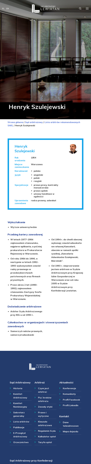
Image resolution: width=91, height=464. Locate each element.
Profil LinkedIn (70, 405)
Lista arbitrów (21, 421)
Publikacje (18, 427)
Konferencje (69, 388)
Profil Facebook (71, 399)
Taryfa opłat (45, 442)
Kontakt (64, 416)
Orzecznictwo (21, 442)
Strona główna (15, 122)
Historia (17, 388)
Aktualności (66, 382)
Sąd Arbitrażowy (20, 382)
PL (3, 8)
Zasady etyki (45, 406)
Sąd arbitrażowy (34, 122)
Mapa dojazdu (70, 431)
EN (7, 8)
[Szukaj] (80, 8)
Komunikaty (69, 394)
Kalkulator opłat (47, 436)
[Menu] (87, 8)
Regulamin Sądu (47, 430)
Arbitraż (40, 382)
